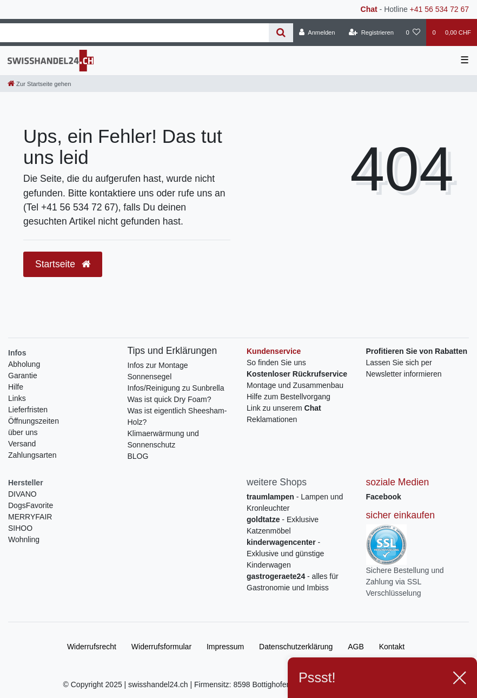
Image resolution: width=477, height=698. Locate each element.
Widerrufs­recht (91, 646)
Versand (22, 443)
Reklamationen (272, 419)
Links (17, 398)
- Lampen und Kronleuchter (295, 502)
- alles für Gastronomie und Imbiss (293, 582)
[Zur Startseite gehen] (39, 84)
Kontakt (392, 646)
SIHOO (20, 528)
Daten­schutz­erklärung (296, 646)
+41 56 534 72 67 (439, 9)
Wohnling (23, 539)
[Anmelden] (317, 32)
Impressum (225, 646)
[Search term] (134, 32)
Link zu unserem (284, 408)
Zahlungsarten (32, 455)
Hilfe (15, 387)
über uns (22, 432)
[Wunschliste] (413, 32)
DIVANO (22, 494)
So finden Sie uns (276, 362)
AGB (356, 646)
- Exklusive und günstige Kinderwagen (285, 553)
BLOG (138, 456)
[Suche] (281, 32)
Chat (369, 9)
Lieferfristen (28, 409)
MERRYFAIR (30, 516)
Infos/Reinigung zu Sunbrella (176, 388)
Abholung (24, 364)
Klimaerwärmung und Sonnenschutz (163, 439)
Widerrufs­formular (161, 646)
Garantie (22, 375)
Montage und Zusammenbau (295, 385)
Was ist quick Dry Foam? (169, 399)
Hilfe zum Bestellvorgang (288, 396)
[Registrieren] (371, 32)
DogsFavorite (30, 505)
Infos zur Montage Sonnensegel (158, 371)
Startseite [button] (62, 264)
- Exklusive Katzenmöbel (283, 525)
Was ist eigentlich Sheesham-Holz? (177, 416)
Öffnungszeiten (33, 421)
